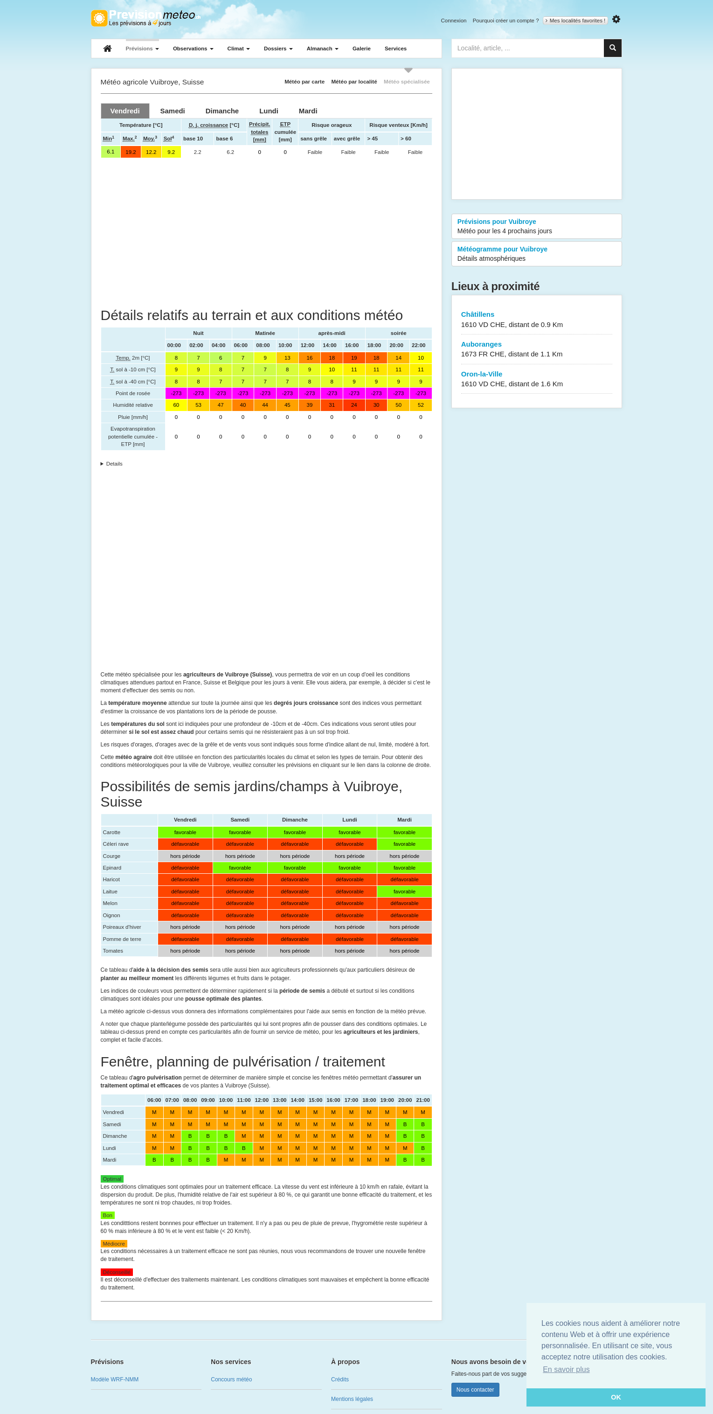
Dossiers (278, 48)
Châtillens (537, 319)
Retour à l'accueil (146, 18)
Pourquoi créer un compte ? (506, 20)
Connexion (453, 20)
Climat (239, 48)
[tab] (125, 110)
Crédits (340, 1379)
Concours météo (231, 1379)
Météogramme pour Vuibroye (536, 254)
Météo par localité (354, 81)
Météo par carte (304, 81)
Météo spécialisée (407, 81)
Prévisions (142, 48)
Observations (193, 48)
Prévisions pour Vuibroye (536, 227)
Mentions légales (352, 1399)
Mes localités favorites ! (576, 20)
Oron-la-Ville (537, 379)
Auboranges (537, 349)
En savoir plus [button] (566, 1369)
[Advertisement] (266, 232)
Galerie (362, 48)
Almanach (323, 48)
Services (396, 48)
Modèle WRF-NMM (115, 1379)
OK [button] (616, 1397)
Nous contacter (475, 1389)
